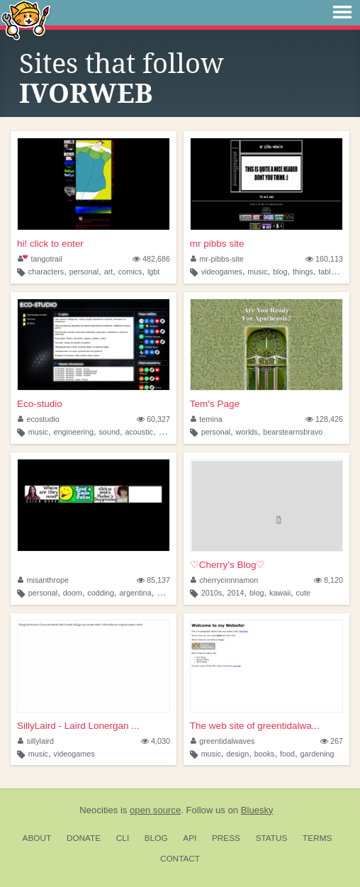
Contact (180, 859)
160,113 (324, 259)
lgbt (153, 271)
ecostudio (39, 419)
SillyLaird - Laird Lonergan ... (78, 725)
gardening (317, 753)
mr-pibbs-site (217, 259)
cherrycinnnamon (224, 580)
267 (331, 741)
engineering (74, 432)
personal (84, 271)
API (189, 838)
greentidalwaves (223, 741)
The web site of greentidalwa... (255, 725)
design (237, 753)
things (303, 271)
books (264, 753)
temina (207, 419)
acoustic (139, 432)
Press (226, 838)
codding (100, 592)
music (257, 271)
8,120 (328, 580)
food (287, 753)
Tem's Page (215, 403)
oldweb (169, 592)
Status (272, 838)
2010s (211, 592)
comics (130, 271)
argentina (136, 592)
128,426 (324, 419)
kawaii (280, 592)
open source (155, 810)
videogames (221, 271)
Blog (156, 838)
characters (46, 271)
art (108, 271)
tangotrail (40, 259)
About (37, 838)
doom (72, 592)
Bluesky (257, 810)
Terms (317, 838)
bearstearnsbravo (292, 432)
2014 (235, 592)
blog (280, 271)
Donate (84, 838)
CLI (122, 838)
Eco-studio (39, 403)
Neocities (98, 810)
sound (109, 432)
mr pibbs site (217, 243)
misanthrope (43, 580)
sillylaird (36, 741)
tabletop (331, 271)
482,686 (151, 259)
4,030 (155, 741)
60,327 (153, 419)
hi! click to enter (50, 243)
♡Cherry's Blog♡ (228, 564)
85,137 (153, 580)
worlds (247, 432)
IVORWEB (86, 93)
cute (303, 592)
